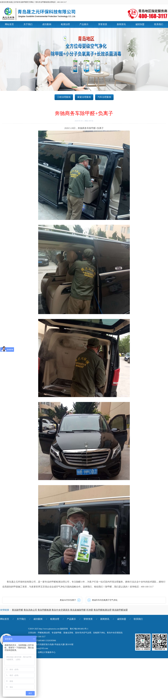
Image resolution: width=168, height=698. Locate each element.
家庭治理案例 (84, 97)
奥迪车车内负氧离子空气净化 (105, 600)
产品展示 (71, 619)
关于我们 (21, 619)
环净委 (89, 610)
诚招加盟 (121, 619)
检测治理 (54, 619)
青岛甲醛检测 (44, 610)
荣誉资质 (88, 619)
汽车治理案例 (104, 97)
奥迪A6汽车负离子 (68, 600)
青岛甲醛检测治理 (102, 610)
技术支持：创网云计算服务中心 (42, 652)
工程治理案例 (64, 97)
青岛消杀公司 (30, 610)
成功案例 (37, 619)
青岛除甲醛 (17, 610)
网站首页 (4, 619)
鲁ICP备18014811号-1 (79, 629)
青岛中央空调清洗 (61, 610)
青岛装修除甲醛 (78, 610)
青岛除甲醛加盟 (120, 610)
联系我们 (138, 619)
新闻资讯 (104, 619)
